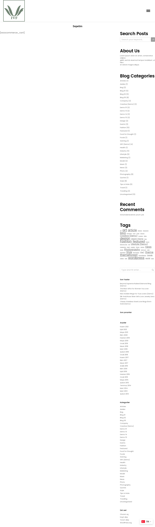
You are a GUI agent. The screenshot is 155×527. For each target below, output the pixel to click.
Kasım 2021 (124, 326)
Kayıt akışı (124, 517)
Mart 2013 (123, 391)
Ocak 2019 (124, 343)
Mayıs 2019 (124, 340)
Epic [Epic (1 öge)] (145, 239)
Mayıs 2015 (124, 380)
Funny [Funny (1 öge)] (147, 242)
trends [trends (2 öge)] (150, 255)
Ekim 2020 (124, 335)
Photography (125, 174)
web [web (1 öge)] (126, 258)
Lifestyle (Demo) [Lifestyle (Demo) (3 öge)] (139, 244)
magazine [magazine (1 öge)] (123, 247)
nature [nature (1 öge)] (142, 247)
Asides (122, 84)
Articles (123, 81)
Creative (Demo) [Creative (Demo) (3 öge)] (128, 236)
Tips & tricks (124, 184)
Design (122, 121)
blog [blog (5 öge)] (123, 233)
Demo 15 (123, 117)
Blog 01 (122, 91)
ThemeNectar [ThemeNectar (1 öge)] (142, 255)
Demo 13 (123, 111)
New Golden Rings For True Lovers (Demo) (136, 294)
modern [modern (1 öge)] (133, 247)
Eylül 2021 (123, 329)
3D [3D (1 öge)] (121, 231)
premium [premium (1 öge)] (143, 250)
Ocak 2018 (124, 354)
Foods (122, 137)
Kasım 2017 (124, 357)
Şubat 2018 (124, 352)
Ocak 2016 (124, 377)
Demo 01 (123, 107)
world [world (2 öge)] (147, 258)
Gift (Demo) (125, 144)
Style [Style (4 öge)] (129, 252)
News (122, 167)
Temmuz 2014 (125, 385)
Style (122, 181)
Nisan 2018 (124, 346)
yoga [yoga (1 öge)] (152, 258)
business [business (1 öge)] (129, 233)
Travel (122, 187)
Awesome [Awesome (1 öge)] (145, 231)
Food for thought (127, 134)
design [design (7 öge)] (125, 238)
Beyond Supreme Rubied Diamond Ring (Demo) (135, 284)
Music (122, 164)
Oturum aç (124, 514)
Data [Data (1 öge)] (145, 236)
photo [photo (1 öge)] (121, 250)
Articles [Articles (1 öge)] (140, 231)
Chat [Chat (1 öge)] (137, 233)
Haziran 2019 (125, 338)
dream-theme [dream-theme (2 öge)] (137, 239)
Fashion (123, 127)
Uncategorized (126, 194)
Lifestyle (123, 154)
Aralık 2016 (124, 366)
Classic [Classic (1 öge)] (142, 233)
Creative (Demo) (127, 104)
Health (122, 147)
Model (122, 161)
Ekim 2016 (123, 368)
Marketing (124, 157)
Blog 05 (123, 97)
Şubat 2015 (124, 382)
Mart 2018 (123, 349)
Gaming (123, 141)
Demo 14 (123, 114)
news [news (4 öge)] (148, 247)
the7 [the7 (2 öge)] (142, 252)
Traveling (123, 191)
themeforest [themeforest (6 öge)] (129, 255)
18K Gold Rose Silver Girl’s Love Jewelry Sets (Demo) (137, 297)
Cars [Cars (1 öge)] (134, 233)
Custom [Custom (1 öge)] (140, 236)
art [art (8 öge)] (124, 230)
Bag (121, 87)
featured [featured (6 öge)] (139, 241)
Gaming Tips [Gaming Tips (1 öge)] (123, 244)
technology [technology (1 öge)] (136, 252)
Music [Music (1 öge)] (138, 247)
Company (124, 101)
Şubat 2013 (124, 394)
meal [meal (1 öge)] (128, 247)
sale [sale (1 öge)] (148, 250)
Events (122, 124)
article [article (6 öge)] (132, 230)
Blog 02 (123, 94)
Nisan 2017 (124, 363)
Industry (123, 151)
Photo (122, 171)
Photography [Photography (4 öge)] (132, 249)
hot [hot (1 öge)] (129, 244)
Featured (123, 131)
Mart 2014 (124, 388)
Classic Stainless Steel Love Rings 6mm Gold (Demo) (135, 302)
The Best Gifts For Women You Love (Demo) (134, 289)
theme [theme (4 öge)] (149, 252)
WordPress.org (126, 523)
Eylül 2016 (123, 371)
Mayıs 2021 (124, 332)
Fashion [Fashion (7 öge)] (126, 241)
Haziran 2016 (125, 374)
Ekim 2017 (123, 360)
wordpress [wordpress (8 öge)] (136, 258)
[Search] (153, 39)
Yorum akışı (124, 520)
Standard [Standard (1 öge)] (122, 252)
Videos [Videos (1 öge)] (122, 258)
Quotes (123, 177)
